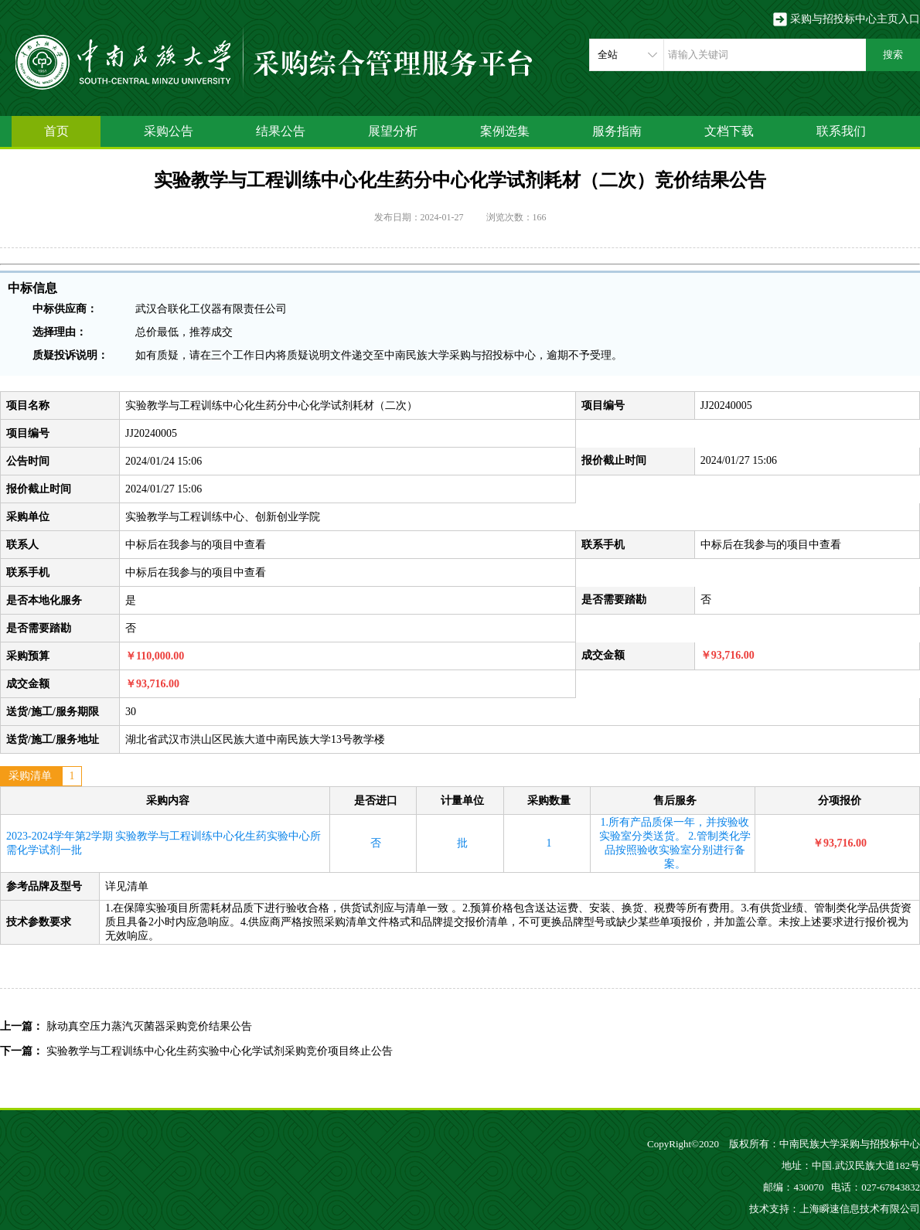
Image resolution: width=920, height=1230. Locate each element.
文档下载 (729, 131)
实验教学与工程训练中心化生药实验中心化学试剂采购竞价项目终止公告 (219, 1051)
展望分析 (392, 131)
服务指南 (617, 131)
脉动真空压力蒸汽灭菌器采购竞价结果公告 (149, 1026)
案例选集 (505, 131)
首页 (56, 131)
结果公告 (280, 131)
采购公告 (168, 131)
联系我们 (841, 131)
